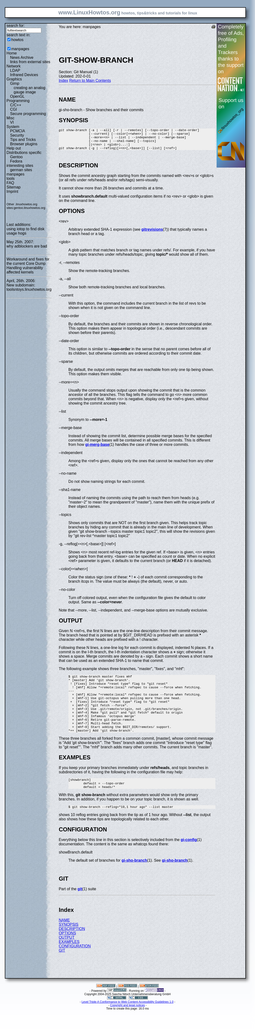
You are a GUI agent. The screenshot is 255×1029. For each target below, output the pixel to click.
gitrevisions (152, 234)
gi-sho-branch (134, 879)
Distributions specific (24, 153)
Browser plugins (23, 144)
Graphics (14, 79)
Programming (18, 101)
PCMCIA (17, 131)
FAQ (10, 183)
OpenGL (17, 96)
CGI (13, 109)
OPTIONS (67, 952)
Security (17, 135)
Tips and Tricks (23, 140)
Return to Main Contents (90, 81)
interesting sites (19, 165)
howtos (17, 40)
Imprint (12, 191)
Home (11, 53)
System (12, 127)
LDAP (15, 70)
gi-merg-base (97, 449)
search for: (15, 26)
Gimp (14, 83)
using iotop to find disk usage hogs (25, 231)
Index (63, 81)
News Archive (21, 57)
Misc (10, 118)
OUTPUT (67, 956)
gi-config (189, 858)
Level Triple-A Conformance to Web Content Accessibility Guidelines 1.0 (128, 1020)
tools (10, 178)
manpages (20, 49)
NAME (64, 939)
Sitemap (13, 187)
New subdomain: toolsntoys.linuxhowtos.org (29, 287)
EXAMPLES (69, 960)
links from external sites (30, 62)
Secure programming (28, 114)
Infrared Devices (24, 75)
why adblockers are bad (26, 246)
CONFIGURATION (75, 965)
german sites (21, 170)
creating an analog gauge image (29, 90)
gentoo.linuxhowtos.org (29, 208)
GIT (62, 969)
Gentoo (16, 157)
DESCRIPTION (72, 947)
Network (13, 66)
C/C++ (15, 105)
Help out (13, 148)
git (80, 908)
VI (12, 122)
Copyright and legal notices (127, 1024)
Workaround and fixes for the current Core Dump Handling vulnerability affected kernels (27, 265)
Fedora (16, 161)
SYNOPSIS (69, 943)
